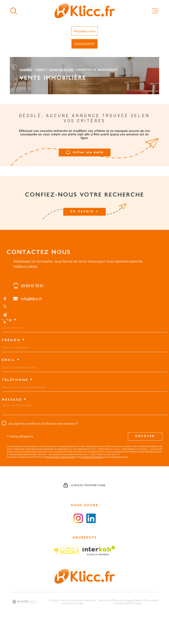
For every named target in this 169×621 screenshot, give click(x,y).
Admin (139, 600)
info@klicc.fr (31, 298)
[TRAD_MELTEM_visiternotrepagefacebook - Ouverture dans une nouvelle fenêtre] (5, 298)
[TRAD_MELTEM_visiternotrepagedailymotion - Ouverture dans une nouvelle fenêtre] (5, 314)
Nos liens (151, 600)
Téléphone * (17, 380)
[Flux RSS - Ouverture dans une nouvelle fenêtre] (5, 322)
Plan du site (105, 600)
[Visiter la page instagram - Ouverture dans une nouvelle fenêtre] (78, 518)
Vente (41, 70)
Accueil (26, 70)
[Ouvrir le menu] (155, 11)
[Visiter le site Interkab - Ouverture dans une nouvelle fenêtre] (98, 550)
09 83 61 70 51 (32, 285)
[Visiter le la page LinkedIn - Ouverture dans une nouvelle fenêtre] (91, 518)
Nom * (9, 320)
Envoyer (145, 436)
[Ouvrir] (13, 11)
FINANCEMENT (84, 44)
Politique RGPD (122, 603)
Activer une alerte (84, 152)
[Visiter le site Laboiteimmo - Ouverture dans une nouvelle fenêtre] (24, 602)
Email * (11, 360)
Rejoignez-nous (84, 31)
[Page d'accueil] (84, 11)
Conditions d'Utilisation (92, 457)
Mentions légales (124, 600)
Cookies (137, 603)
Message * (14, 399)
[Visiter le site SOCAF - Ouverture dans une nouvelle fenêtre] (66, 551)
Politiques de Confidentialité (60, 457)
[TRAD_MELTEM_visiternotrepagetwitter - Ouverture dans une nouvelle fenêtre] (5, 306)
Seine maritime (61, 70)
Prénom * (13, 340)
